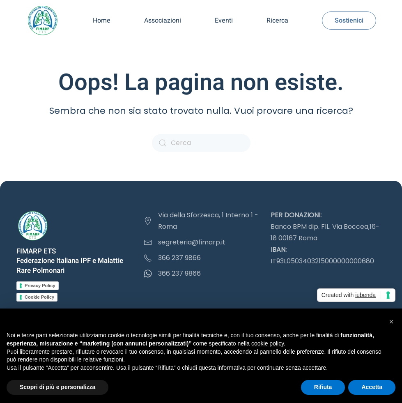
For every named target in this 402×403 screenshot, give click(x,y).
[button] (391, 321)
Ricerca (277, 20)
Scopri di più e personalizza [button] (57, 387)
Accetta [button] (371, 387)
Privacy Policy (40, 285)
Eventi (224, 20)
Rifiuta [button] (323, 387)
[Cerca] (201, 143)
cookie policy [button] (267, 343)
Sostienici (349, 20)
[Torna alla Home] (42, 20)
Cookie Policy (39, 297)
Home (101, 20)
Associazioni (162, 20)
